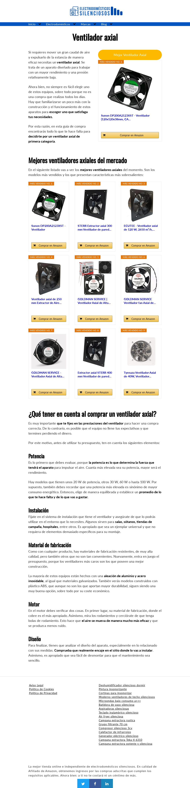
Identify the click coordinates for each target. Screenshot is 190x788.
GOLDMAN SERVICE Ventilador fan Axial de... (140, 300)
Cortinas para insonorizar (115, 693)
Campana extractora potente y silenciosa (125, 743)
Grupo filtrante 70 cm (113, 724)
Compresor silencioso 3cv (115, 728)
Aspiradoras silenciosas (114, 708)
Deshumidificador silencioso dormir (122, 685)
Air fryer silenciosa (111, 716)
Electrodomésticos (58, 24)
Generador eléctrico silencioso (118, 736)
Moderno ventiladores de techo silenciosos (127, 697)
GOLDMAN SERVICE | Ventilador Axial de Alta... (94, 300)
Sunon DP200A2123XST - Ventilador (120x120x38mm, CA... (125, 117)
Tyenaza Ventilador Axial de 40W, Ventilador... (140, 374)
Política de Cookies (41, 689)
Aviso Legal (36, 685)
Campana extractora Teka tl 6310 (120, 739)
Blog (104, 24)
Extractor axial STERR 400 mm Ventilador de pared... (95, 374)
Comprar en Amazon (131, 135)
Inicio (31, 24)
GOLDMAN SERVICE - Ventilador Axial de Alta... (47, 374)
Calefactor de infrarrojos (115, 732)
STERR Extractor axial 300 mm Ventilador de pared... (95, 227)
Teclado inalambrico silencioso (118, 712)
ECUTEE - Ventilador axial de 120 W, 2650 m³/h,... (141, 227)
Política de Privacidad (43, 693)
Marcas (85, 24)
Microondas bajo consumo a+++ (120, 700)
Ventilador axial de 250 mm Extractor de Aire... (46, 300)
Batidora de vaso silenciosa (116, 704)
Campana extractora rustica (117, 720)
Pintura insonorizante (113, 689)
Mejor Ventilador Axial (130, 55)
